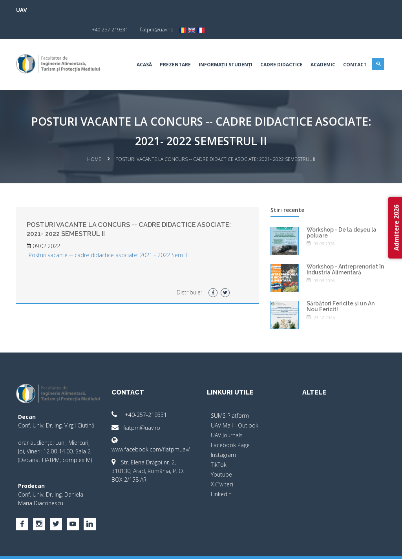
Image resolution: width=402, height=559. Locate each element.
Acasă (144, 45)
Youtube (221, 454)
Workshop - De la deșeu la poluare (341, 212)
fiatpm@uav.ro (136, 407)
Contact (354, 45)
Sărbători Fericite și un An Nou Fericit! (341, 286)
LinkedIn (221, 474)
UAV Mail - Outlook (234, 405)
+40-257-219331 (139, 394)
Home (94, 139)
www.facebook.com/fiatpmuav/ (151, 425)
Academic (322, 45)
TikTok (219, 444)
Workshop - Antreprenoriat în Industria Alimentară (345, 249)
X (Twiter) (222, 464)
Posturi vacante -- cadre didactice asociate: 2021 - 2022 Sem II (108, 235)
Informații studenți (225, 45)
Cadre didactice (281, 45)
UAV (21, 9)
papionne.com (343, 547)
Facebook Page (230, 425)
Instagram (223, 434)
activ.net (377, 547)
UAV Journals (227, 415)
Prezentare (174, 45)
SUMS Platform (230, 395)
